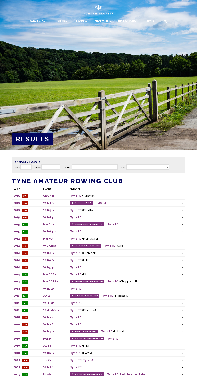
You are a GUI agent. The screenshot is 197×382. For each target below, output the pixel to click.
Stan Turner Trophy (86, 331)
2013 (17, 288)
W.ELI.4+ (48, 288)
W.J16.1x (48, 353)
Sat (25, 225)
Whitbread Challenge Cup (89, 339)
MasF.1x (48, 238)
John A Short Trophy (86, 296)
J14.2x (47, 360)
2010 (17, 317)
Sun (25, 196)
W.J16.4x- (49, 231)
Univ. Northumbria (132, 374)
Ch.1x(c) (48, 195)
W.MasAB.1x (51, 310)
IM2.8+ (47, 338)
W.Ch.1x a (49, 245)
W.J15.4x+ (49, 267)
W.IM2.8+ (49, 324)
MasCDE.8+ (50, 281)
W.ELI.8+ (48, 303)
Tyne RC (76, 195)
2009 (17, 360)
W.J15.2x (48, 260)
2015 (17, 195)
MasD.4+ (48, 224)
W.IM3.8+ (49, 203)
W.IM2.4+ (49, 317)
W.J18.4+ (48, 217)
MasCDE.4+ (50, 274)
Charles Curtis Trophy (87, 246)
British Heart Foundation (89, 224)
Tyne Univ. (90, 360)
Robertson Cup (83, 203)
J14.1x (47, 345)
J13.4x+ (48, 295)
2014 (17, 238)
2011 (17, 295)
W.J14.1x (48, 210)
